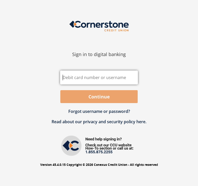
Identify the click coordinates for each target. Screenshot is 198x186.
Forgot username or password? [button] (99, 111)
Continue (99, 97)
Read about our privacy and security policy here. (99, 122)
